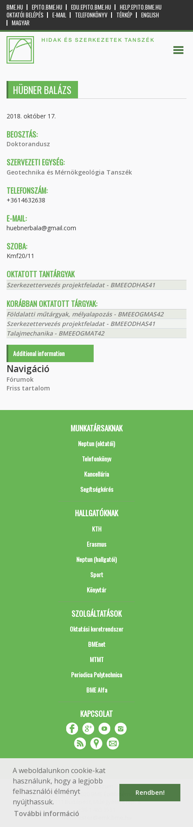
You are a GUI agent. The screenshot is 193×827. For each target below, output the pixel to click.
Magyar (21, 23)
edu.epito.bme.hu (91, 7)
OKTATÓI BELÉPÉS (25, 15)
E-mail (59, 15)
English (150, 15)
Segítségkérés (96, 489)
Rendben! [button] (150, 792)
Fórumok (20, 379)
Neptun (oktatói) (96, 443)
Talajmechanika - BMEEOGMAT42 (55, 333)
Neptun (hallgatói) (96, 559)
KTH (97, 528)
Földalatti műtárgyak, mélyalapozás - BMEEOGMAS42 (85, 314)
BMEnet (96, 644)
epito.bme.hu (47, 7)
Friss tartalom (28, 388)
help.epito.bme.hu (141, 7)
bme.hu (15, 7)
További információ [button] (46, 813)
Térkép (124, 15)
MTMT (97, 659)
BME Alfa (96, 689)
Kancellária (96, 473)
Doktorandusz (28, 144)
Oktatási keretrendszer (96, 628)
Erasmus (96, 543)
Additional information (38, 353)
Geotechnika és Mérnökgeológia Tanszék (69, 172)
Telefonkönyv (91, 15)
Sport (96, 574)
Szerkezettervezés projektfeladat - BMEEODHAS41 (81, 285)
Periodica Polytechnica (96, 674)
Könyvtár (96, 589)
